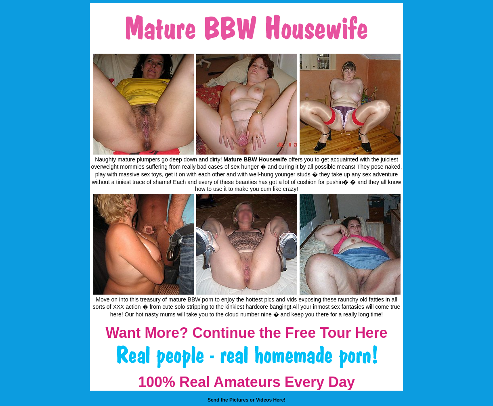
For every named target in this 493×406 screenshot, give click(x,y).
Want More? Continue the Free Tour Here (246, 332)
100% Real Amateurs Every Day (246, 382)
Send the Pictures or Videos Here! (246, 400)
